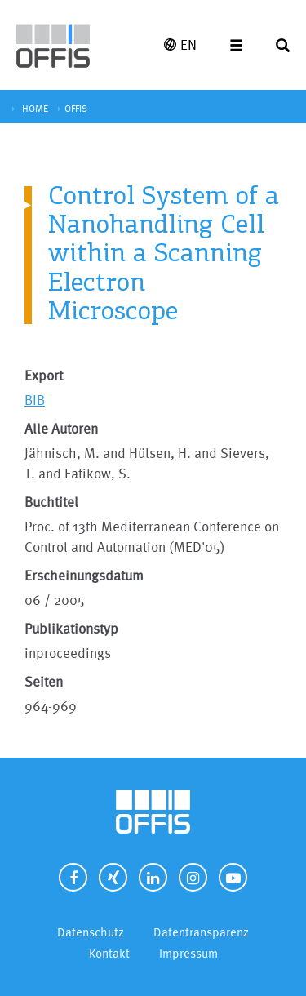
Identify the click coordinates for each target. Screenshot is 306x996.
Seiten (43, 681)
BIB (34, 399)
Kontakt (109, 953)
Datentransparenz (201, 932)
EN (180, 44)
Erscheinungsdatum (84, 575)
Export (43, 375)
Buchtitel (51, 501)
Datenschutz (90, 932)
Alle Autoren (61, 428)
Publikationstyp (71, 628)
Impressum (188, 953)
